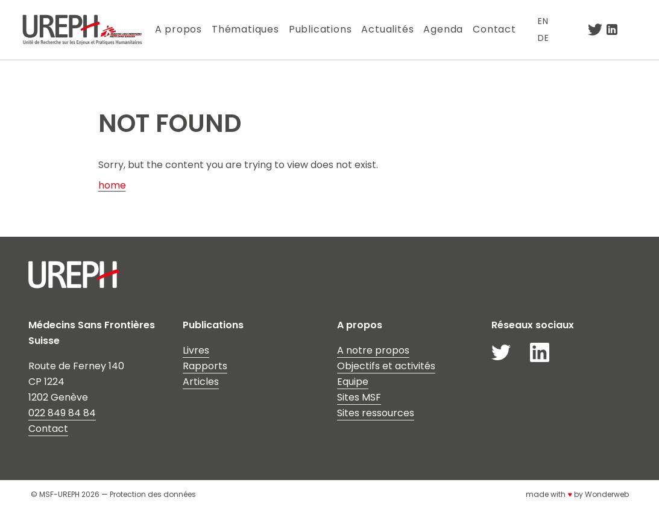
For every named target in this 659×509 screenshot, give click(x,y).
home (112, 185)
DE (543, 38)
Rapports (205, 366)
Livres (196, 350)
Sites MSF (359, 397)
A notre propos (373, 350)
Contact (494, 29)
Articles (201, 382)
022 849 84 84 (62, 413)
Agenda (443, 29)
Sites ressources (375, 413)
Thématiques (245, 29)
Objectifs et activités (386, 366)
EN (543, 21)
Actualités (387, 29)
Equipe (352, 382)
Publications (320, 29)
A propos (178, 29)
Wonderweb (607, 494)
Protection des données (153, 494)
